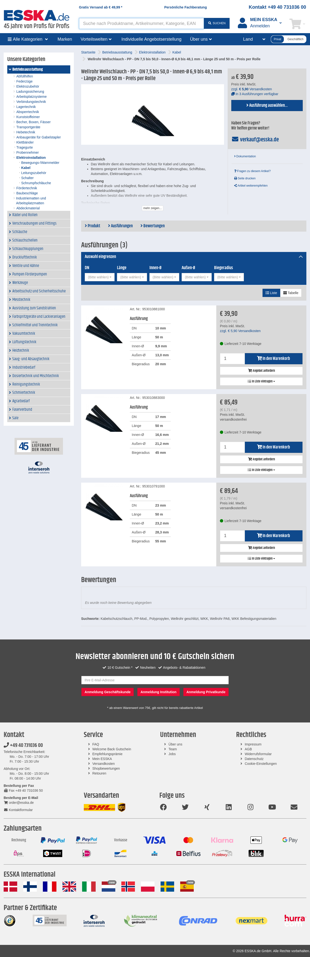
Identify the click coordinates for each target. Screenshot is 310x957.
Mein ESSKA (102, 759)
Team (173, 749)
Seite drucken (245, 178)
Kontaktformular (18, 810)
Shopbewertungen (106, 768)
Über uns (175, 744)
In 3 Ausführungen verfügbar (255, 94)
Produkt (92, 226)
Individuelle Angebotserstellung (151, 39)
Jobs (172, 754)
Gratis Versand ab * (100, 7)
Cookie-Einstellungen (261, 764)
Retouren (99, 773)
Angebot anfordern (261, 370)
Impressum (253, 744)
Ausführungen (120, 226)
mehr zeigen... (152, 208)
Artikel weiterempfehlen (251, 185)
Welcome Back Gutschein (111, 749)
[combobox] (100, 277)
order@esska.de (19, 803)
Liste (271, 293)
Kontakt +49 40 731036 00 (277, 7)
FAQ (95, 744)
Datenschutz (254, 759)
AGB (248, 749)
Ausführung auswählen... (267, 105)
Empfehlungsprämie (107, 754)
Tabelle (290, 293)
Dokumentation (245, 156)
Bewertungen (152, 226)
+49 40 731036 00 (23, 745)
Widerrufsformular (258, 754)
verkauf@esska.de (255, 139)
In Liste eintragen (261, 381)
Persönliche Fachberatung (185, 7)
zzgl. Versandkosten (251, 89)
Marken (65, 39)
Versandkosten (103, 764)
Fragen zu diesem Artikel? (252, 171)
